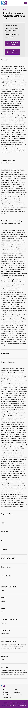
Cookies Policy (6, 694)
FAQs (15, 689)
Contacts (5, 692)
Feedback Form (7, 697)
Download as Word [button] (13, 52)
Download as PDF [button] (13, 43)
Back (7, 9)
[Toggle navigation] (26, 3)
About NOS (17, 692)
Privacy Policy (18, 694)
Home (4, 689)
